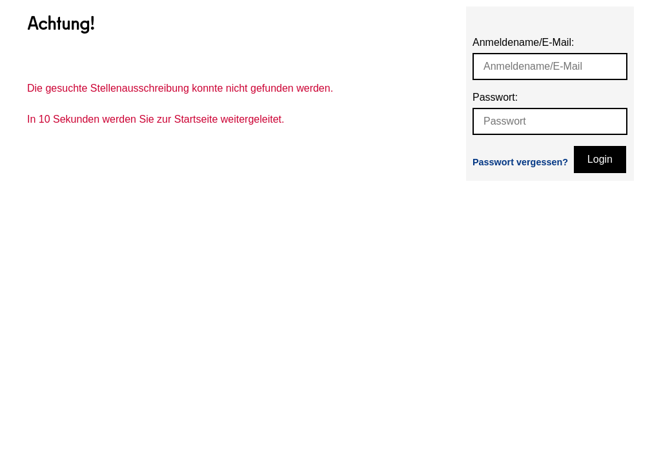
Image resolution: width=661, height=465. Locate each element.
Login (600, 159)
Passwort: (495, 97)
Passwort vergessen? (520, 162)
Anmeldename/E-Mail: (523, 42)
